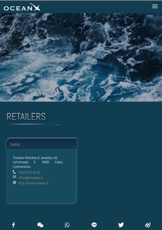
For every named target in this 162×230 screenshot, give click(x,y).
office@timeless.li (30, 177)
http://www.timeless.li (33, 183)
